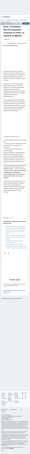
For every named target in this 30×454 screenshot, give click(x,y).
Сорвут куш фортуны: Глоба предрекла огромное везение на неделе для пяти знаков (15, 237)
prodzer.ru (14, 424)
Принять (26, 23)
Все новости (3, 20)
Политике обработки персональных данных (11, 24)
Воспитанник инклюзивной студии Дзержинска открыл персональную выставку (15, 285)
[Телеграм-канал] (22, 398)
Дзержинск (7, 39)
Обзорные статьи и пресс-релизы (12, 20)
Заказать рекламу (23, 20)
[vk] (5, 253)
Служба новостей (22, 43)
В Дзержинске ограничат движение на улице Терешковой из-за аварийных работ (15, 231)
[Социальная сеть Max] (25, 398)
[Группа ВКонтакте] (22, 396)
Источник (11, 217)
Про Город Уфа (17, 398)
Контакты (3, 411)
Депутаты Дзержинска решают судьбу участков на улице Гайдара (15, 292)
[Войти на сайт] (28, 17)
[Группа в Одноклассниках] (25, 396)
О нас (21, 409)
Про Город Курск (4, 398)
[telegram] (9, 253)
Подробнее (8, 439)
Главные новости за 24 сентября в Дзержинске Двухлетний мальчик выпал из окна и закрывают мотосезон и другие (16, 246)
